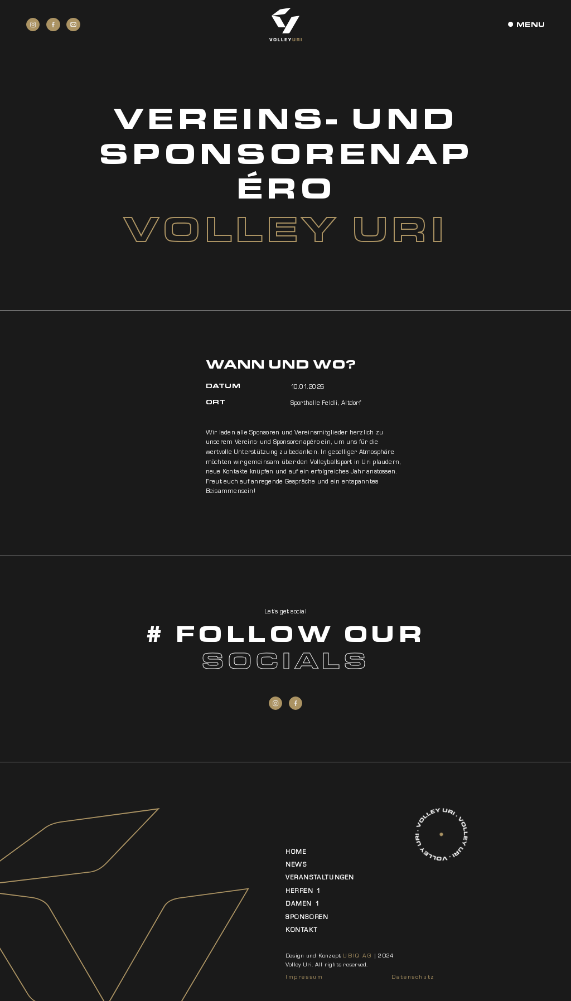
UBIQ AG (356, 955)
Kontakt (301, 929)
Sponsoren (307, 916)
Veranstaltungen (320, 877)
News (296, 864)
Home (296, 851)
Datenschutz (413, 977)
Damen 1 (303, 903)
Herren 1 (303, 890)
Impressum (304, 977)
